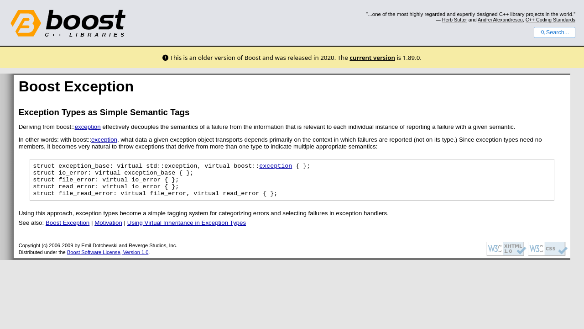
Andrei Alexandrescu (500, 19)
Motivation (108, 229)
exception (88, 126)
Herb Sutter (454, 19)
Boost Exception (67, 229)
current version (372, 57)
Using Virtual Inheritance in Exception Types (186, 229)
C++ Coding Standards (550, 19)
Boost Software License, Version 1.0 (107, 259)
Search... (554, 32)
